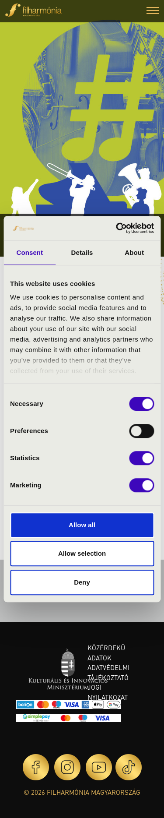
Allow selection (82, 553)
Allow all (82, 525)
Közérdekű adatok (106, 652)
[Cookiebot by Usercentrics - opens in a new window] (117, 228)
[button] (153, 11)
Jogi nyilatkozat (107, 692)
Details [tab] (82, 252)
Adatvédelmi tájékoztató (108, 672)
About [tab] (134, 252)
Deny (82, 582)
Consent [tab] (29, 252)
